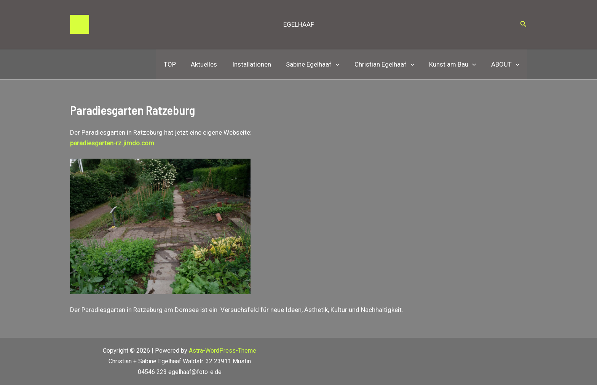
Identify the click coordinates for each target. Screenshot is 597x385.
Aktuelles (215, 64)
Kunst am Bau (456, 64)
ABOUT (506, 64)
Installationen (260, 64)
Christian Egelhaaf (389, 64)
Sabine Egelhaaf (319, 64)
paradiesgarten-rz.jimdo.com (112, 143)
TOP (183, 64)
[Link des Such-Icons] (523, 24)
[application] (342, 64)
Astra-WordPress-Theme (222, 350)
